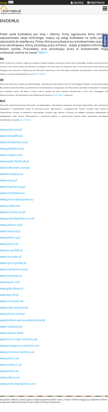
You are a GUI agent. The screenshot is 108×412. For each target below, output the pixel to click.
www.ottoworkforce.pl (14, 142)
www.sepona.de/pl (11, 333)
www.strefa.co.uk (10, 365)
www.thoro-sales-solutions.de (19, 339)
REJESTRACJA (97, 2)
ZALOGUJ (78, 2)
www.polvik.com (10, 206)
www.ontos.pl (8, 180)
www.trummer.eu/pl (12, 212)
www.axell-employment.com (17, 384)
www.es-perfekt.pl (11, 250)
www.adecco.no (10, 377)
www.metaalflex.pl (11, 136)
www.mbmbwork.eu (12, 193)
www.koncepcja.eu (11, 174)
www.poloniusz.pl (11, 129)
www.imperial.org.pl (12, 187)
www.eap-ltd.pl (9, 295)
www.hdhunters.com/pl (15, 167)
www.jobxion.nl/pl (11, 225)
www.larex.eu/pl (10, 231)
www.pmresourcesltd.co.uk (17, 352)
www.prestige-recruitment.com (19, 345)
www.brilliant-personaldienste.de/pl (22, 320)
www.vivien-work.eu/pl (14, 307)
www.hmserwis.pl (11, 276)
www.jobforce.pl (10, 237)
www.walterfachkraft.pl (14, 161)
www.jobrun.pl (9, 244)
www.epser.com (10, 282)
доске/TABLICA (25, 120)
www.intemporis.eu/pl (14, 269)
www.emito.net (9, 371)
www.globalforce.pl (12, 148)
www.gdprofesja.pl (11, 288)
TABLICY (42, 52)
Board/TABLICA (40, 74)
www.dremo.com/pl (12, 314)
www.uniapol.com (11, 155)
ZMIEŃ (11, 2)
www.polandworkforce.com (17, 218)
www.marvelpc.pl (10, 256)
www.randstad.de (11, 326)
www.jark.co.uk (9, 358)
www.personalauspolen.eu (16, 199)
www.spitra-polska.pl (13, 263)
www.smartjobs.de (11, 301)
